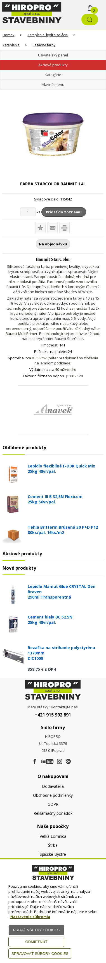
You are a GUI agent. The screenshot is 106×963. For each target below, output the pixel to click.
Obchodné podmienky (53, 795)
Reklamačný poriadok (53, 813)
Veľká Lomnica (53, 836)
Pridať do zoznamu (64, 211)
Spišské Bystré (53, 854)
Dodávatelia (53, 786)
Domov (8, 35)
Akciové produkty (53, 64)
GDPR (53, 804)
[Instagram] (59, 761)
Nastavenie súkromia (30, 916)
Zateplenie (11, 45)
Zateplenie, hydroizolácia (47, 35)
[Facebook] (34, 761)
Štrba (53, 845)
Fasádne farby (44, 45)
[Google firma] (68, 761)
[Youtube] (47, 761)
